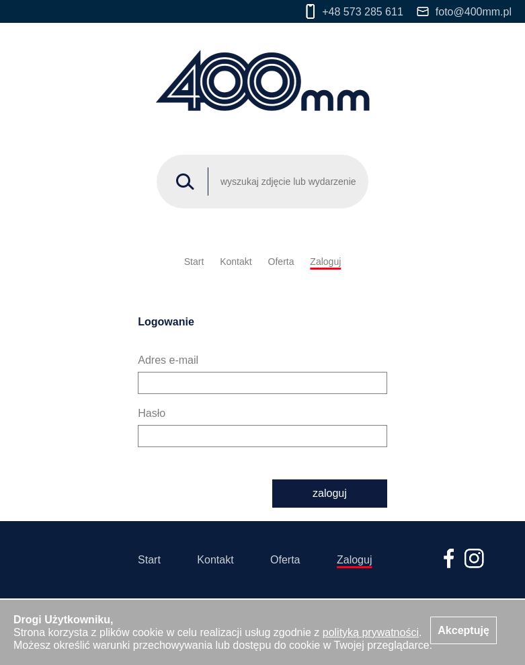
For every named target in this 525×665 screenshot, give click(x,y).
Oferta (281, 261)
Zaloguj (325, 261)
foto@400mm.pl (464, 11)
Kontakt (235, 261)
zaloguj (330, 493)
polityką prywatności (371, 632)
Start (194, 261)
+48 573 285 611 (354, 11)
